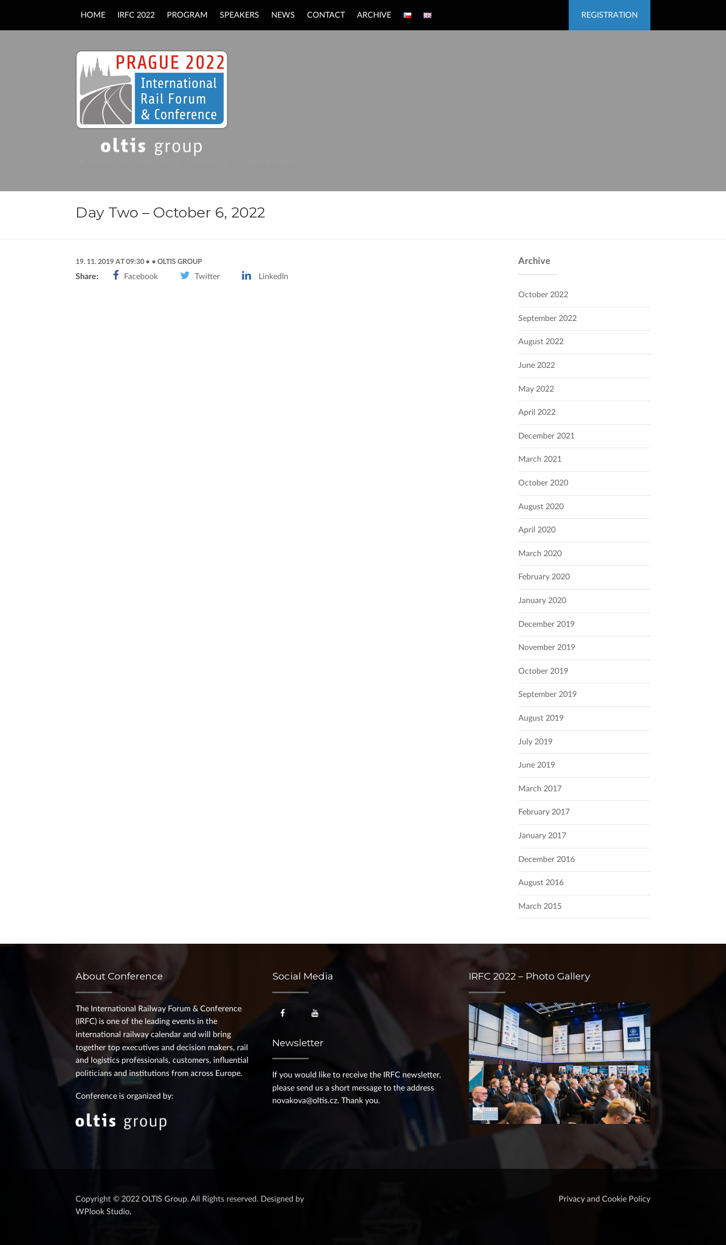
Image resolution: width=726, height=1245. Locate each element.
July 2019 (535, 742)
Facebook (141, 277)
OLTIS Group (179, 261)
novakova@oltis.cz (304, 1101)
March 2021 (540, 459)
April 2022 (537, 412)
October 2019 (543, 671)
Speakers (239, 15)
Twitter (207, 277)
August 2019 (541, 718)
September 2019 (547, 694)
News (283, 15)
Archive (374, 15)
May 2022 (536, 389)
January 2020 (542, 601)
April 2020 (537, 530)
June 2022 (536, 365)
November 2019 (546, 647)
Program (187, 15)
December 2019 (546, 624)
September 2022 (547, 318)
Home (93, 15)
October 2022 (543, 295)
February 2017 (544, 812)
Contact (326, 15)
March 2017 (540, 789)
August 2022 (541, 342)
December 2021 (546, 436)
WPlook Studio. (104, 1212)
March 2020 (540, 554)
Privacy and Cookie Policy (604, 1199)
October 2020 (543, 483)
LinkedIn (273, 277)
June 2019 (536, 765)
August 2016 (541, 883)
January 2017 (542, 836)
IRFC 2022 (136, 15)
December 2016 (546, 859)
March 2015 (540, 906)
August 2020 (541, 507)
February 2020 (544, 577)
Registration (609, 15)
